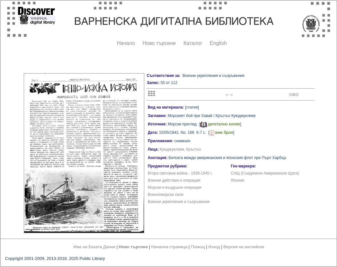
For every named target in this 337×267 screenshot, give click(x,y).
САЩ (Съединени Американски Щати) (265, 173)
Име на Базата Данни (94, 246)
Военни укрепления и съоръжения (179, 201)
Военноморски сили (166, 194)
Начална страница (169, 246)
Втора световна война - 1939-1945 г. (180, 173)
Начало (126, 43)
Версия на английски (244, 246)
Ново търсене (159, 43)
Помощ (198, 246)
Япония (237, 180)
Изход (214, 246)
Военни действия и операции (174, 180)
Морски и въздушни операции (174, 187)
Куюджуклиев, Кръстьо (180, 149)
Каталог (193, 43)
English (218, 43)
